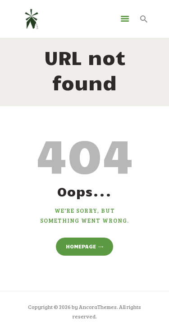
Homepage (81, 246)
